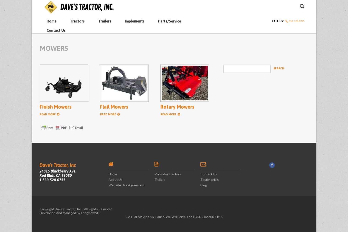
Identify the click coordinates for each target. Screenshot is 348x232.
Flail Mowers (114, 107)
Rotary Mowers (177, 107)
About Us (115, 179)
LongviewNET (91, 213)
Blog (203, 185)
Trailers (104, 21)
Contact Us (56, 30)
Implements (135, 21)
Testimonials (209, 179)
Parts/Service (169, 21)
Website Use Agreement (127, 185)
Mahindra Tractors (167, 174)
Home (51, 21)
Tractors (77, 21)
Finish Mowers (56, 107)
